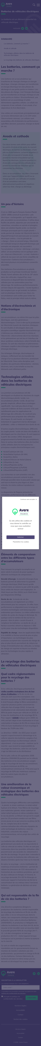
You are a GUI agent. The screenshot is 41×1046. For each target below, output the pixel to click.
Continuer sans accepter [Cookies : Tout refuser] (27, 499)
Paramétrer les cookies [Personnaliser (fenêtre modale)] (21, 542)
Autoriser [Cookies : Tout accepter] (20, 537)
